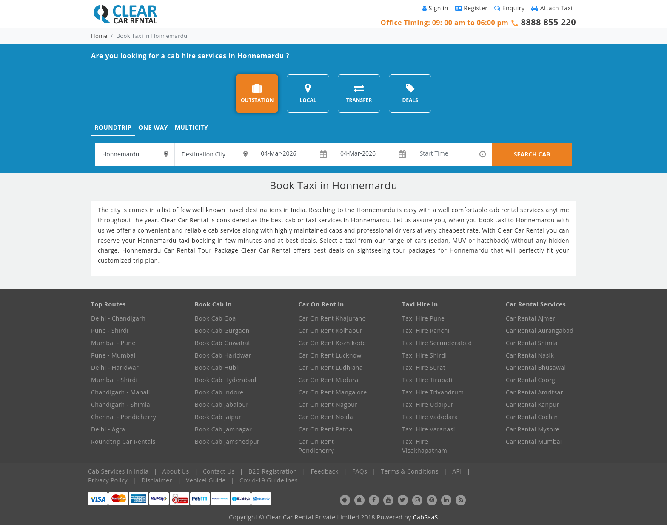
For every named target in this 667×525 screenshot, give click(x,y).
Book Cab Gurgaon (222, 330)
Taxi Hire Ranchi (425, 330)
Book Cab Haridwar (223, 355)
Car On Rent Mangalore (333, 392)
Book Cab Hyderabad (226, 380)
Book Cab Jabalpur (222, 404)
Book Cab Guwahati (223, 343)
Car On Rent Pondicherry (316, 445)
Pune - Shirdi (109, 330)
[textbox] (135, 154)
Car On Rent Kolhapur (331, 330)
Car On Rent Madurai (329, 380)
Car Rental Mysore (532, 429)
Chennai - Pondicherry (123, 417)
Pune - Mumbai (113, 355)
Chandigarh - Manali (120, 392)
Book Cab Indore (219, 392)
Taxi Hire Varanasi (428, 429)
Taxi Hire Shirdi (424, 355)
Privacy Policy (108, 480)
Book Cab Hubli (217, 367)
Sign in (435, 8)
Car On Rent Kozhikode (332, 343)
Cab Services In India (118, 471)
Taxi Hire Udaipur (427, 404)
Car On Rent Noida (326, 417)
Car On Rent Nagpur (328, 404)
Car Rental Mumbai (534, 441)
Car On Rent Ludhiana (331, 367)
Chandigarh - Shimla (120, 404)
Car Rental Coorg (530, 380)
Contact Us (219, 471)
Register (471, 8)
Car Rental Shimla (532, 343)
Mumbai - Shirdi (114, 380)
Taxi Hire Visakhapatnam (424, 445)
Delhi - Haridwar (115, 367)
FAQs (359, 471)
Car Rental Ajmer (530, 318)
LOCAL (307, 93)
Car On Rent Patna (326, 429)
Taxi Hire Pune (423, 318)
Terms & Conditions (410, 471)
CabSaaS (425, 517)
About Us (175, 471)
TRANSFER (359, 93)
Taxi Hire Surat (423, 367)
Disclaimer (156, 480)
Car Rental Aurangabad (539, 330)
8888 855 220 (548, 22)
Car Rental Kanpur (532, 404)
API (457, 471)
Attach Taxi (552, 8)
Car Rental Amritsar (534, 392)
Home (99, 36)
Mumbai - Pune (113, 343)
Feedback (325, 471)
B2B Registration (272, 471)
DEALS (410, 93)
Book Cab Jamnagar (223, 429)
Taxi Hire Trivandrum (433, 392)
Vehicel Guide (206, 480)
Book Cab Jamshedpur (227, 441)
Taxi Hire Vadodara (430, 417)
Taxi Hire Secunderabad (437, 343)
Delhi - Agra (108, 429)
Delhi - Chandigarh (118, 318)
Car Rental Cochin (532, 417)
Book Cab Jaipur (218, 417)
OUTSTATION (257, 93)
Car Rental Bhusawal (536, 367)
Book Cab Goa (215, 318)
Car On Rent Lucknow (330, 355)
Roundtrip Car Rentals (123, 441)
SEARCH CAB (532, 154)
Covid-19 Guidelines (268, 480)
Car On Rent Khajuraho (332, 318)
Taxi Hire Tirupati (427, 380)
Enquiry (509, 8)
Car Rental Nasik (530, 355)
